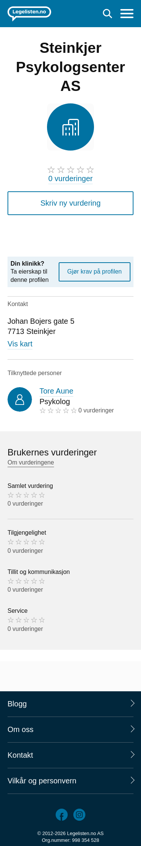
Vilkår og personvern (42, 781)
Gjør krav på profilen (94, 271)
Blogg (17, 704)
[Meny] (126, 15)
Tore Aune (56, 391)
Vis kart (20, 344)
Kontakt (20, 755)
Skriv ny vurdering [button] (70, 203)
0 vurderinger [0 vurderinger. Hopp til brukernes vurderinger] (71, 178)
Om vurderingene (31, 462)
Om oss (20, 729)
